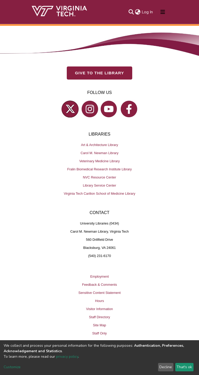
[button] (138, 12)
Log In (147, 12)
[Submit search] (131, 12)
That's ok (184, 367)
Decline (165, 367)
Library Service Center (99, 185)
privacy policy (67, 356)
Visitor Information (99, 309)
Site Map (99, 325)
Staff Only (99, 333)
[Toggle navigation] (162, 12)
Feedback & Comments (99, 285)
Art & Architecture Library (99, 145)
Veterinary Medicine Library (99, 161)
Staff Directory (99, 317)
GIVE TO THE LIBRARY (99, 73)
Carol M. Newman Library (99, 153)
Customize (12, 367)
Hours (99, 301)
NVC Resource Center (99, 177)
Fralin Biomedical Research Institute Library (99, 169)
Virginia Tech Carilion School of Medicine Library (99, 193)
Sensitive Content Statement (99, 293)
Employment (99, 276)
